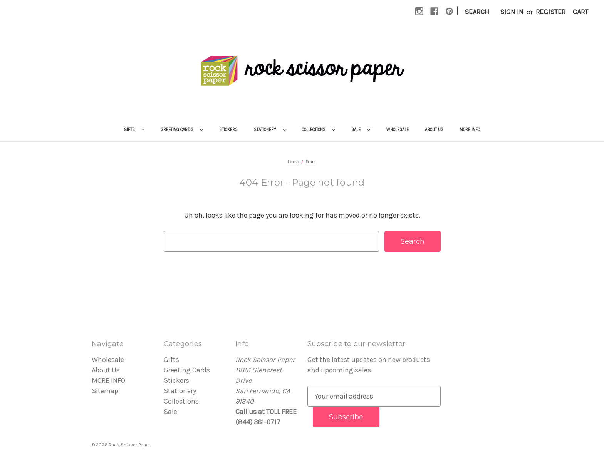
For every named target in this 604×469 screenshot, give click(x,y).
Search (477, 12)
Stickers (228, 129)
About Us (434, 129)
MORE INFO (470, 129)
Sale (360, 129)
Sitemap (105, 391)
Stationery (270, 129)
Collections (318, 129)
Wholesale (397, 129)
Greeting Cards (182, 129)
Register (550, 12)
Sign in (511, 12)
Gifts (134, 129)
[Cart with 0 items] (580, 12)
